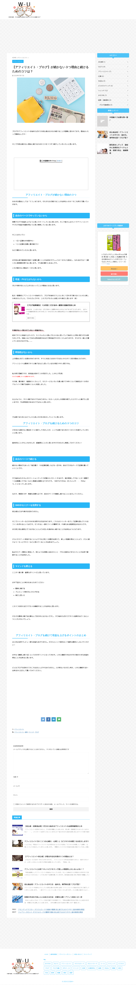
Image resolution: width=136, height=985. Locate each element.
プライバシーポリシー (65, 925)
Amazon (113, 269)
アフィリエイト (19, 729)
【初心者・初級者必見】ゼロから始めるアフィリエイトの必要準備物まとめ (53, 826)
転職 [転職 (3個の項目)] (58, 944)
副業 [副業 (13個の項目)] (99, 939)
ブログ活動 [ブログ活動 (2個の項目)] (56, 939)
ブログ (37, 732)
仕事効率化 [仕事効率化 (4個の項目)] (91, 939)
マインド (31, 732)
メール (16, 786)
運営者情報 (53, 925)
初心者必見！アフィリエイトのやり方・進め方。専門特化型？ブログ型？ (52, 884)
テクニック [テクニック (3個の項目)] (111, 935)
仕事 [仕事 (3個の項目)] (83, 939)
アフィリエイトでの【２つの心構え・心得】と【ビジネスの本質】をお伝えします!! (56, 841)
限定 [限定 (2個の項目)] (64, 944)
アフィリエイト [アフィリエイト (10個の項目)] (66, 935)
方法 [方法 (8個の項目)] (46, 944)
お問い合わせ (78, 925)
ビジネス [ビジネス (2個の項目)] (121, 935)
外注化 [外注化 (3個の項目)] (107, 939)
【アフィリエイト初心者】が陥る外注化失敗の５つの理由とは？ (49, 856)
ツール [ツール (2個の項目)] (103, 935)
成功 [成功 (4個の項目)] (119, 939)
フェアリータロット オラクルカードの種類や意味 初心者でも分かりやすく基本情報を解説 (50, 912)
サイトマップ (88, 925)
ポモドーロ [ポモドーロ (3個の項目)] (66, 939)
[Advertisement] (68, 36)
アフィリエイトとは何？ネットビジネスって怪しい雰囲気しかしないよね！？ (54, 869)
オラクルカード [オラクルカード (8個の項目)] (79, 935)
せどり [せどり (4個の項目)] (56, 935)
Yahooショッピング (113, 279)
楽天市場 (113, 274)
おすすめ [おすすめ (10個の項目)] (48, 935)
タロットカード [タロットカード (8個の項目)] (92, 935)
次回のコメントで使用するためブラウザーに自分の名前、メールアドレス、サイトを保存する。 (47, 804)
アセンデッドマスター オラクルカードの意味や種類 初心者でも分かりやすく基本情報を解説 (51, 909)
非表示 (59, 161)
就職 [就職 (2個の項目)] (113, 939)
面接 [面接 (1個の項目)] (71, 944)
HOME (46, 925)
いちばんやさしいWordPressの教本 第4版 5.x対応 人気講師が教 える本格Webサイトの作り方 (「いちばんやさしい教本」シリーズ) (114, 258)
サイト (15, 795)
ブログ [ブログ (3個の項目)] (47, 939)
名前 (15, 777)
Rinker (108, 263)
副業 (26, 732)
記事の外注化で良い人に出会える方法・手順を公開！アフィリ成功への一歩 (53, 897)
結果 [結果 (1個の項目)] (52, 944)
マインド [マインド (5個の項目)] (76, 939)
